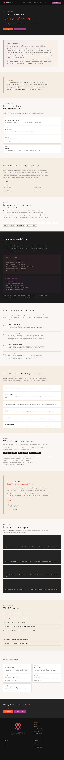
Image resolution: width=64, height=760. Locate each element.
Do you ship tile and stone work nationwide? (13, 635)
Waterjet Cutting (37, 724)
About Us (6, 740)
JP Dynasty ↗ (6, 745)
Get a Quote (56, 2)
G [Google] (40, 750)
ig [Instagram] (37, 750)
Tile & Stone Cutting (37, 731)
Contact (47, 2)
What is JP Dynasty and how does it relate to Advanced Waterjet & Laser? (20, 618)
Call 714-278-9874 (20, 29)
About (41, 2)
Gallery (36, 2)
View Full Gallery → (7, 594)
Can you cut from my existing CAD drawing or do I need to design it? (19, 626)
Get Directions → (38, 747)
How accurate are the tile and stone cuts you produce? (16, 622)
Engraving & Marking (38, 728)
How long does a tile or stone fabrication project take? (16, 639)
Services (29, 2)
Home (23, 2)
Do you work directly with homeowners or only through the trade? (19, 630)
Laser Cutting (36, 726)
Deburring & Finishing (38, 733)
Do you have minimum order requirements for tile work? (16, 643)
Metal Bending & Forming (38, 729)
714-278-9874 (36, 740)
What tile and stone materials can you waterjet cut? (15, 613)
